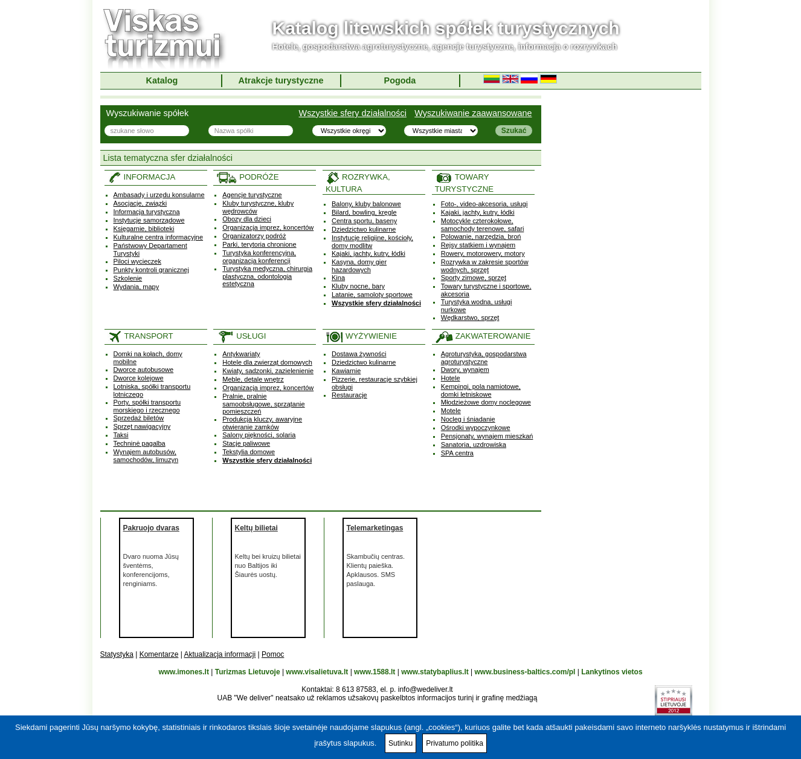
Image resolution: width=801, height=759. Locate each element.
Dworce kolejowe (139, 378)
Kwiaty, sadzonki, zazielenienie (268, 370)
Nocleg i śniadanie (468, 419)
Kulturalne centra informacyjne (159, 237)
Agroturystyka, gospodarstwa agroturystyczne (484, 357)
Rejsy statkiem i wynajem (478, 245)
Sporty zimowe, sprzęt (473, 277)
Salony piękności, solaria (258, 434)
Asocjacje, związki (140, 203)
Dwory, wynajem (465, 369)
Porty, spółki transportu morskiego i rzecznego (147, 406)
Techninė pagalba (140, 443)
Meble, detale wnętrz (253, 379)
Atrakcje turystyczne (281, 80)
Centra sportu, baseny (364, 220)
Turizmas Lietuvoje (247, 672)
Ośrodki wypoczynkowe (475, 427)
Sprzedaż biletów (139, 418)
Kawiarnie (346, 370)
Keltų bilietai (256, 528)
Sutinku (400, 743)
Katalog (162, 80)
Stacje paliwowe (246, 443)
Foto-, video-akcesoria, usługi (484, 203)
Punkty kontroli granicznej (151, 269)
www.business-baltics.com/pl (525, 672)
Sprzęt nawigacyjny (142, 426)
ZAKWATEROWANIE (483, 335)
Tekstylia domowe (248, 451)
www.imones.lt (183, 672)
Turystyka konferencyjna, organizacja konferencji (259, 256)
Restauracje (349, 395)
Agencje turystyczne (251, 194)
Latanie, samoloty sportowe (372, 294)
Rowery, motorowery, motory (483, 253)
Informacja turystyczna (147, 211)
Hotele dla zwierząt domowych (267, 362)
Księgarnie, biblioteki (144, 228)
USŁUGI (241, 335)
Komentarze (159, 654)
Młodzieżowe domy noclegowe (486, 402)
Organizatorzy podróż (254, 235)
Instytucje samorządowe (149, 220)
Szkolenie (128, 278)
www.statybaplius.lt (435, 672)
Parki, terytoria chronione (259, 244)
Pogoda (400, 80)
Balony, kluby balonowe (366, 203)
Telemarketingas (375, 528)
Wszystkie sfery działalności (353, 113)
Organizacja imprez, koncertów (268, 227)
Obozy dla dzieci (246, 219)
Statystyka (117, 654)
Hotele (450, 378)
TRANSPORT (140, 335)
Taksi (121, 434)
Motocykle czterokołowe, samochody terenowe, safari (482, 224)
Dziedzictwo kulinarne (364, 229)
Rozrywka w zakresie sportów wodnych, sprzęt (485, 265)
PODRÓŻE (247, 176)
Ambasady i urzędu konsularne (159, 194)
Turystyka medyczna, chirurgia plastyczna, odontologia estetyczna (267, 276)
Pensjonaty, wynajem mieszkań (487, 436)
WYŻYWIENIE (361, 335)
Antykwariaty (241, 353)
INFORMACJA (142, 176)
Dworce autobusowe (144, 369)
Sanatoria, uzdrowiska (473, 444)
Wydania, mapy (136, 286)
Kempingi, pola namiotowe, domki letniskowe (481, 390)
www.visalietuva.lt (317, 672)
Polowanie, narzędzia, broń (481, 236)
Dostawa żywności (359, 353)
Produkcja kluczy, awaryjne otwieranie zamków (262, 423)
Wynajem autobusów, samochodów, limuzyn (146, 455)
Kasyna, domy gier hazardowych (359, 265)
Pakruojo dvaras (151, 528)
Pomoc (273, 654)
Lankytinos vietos (611, 672)
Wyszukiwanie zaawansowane (473, 113)
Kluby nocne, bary (358, 286)
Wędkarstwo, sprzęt (470, 317)
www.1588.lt (374, 672)
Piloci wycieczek (137, 261)
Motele (451, 410)
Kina (338, 277)
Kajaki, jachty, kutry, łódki (368, 253)
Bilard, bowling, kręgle (364, 212)
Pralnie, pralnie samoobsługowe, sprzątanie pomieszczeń (263, 404)
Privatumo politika (454, 743)
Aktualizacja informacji (220, 654)
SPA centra (457, 453)
